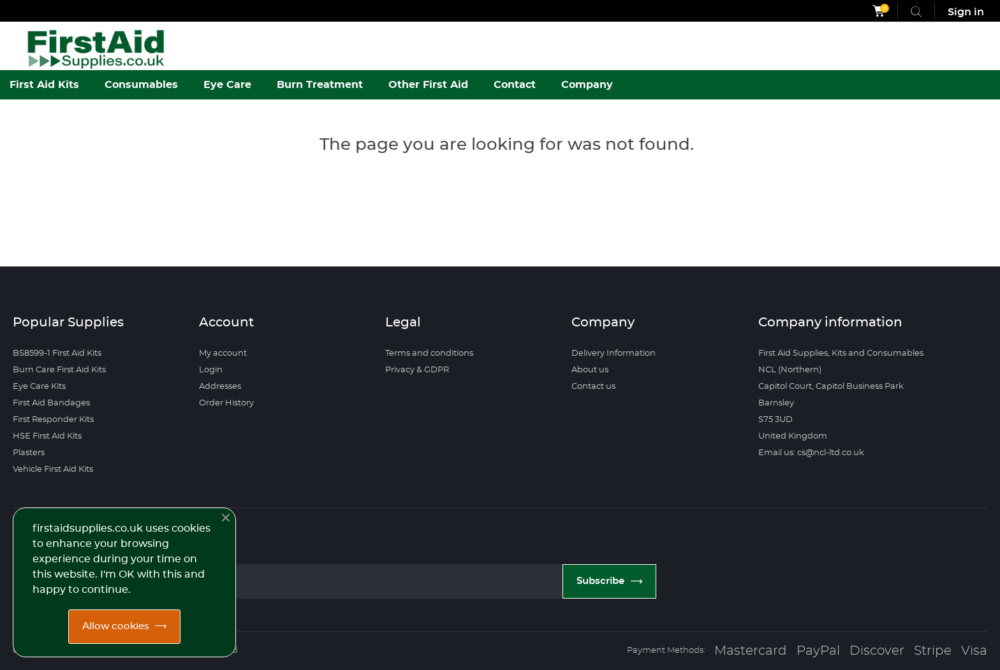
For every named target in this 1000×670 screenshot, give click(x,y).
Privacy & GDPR (417, 370)
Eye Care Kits (39, 386)
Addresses (220, 386)
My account (223, 353)
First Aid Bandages (51, 403)
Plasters (29, 453)
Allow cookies (115, 626)
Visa (974, 651)
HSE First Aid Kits (47, 436)
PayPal (818, 651)
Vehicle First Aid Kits (53, 469)
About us (589, 370)
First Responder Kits (53, 420)
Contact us (593, 386)
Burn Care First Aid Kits (59, 370)
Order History (226, 403)
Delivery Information (613, 353)
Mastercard (750, 651)
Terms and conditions (429, 353)
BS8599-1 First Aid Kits (57, 353)
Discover (876, 651)
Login (211, 370)
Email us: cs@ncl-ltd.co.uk (811, 453)
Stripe (933, 651)
